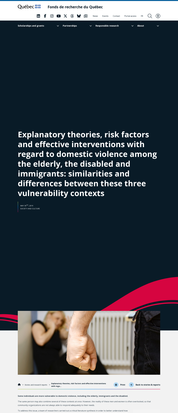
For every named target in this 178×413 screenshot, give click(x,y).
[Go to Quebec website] (29, 7)
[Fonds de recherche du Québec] (75, 7)
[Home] (19, 385)
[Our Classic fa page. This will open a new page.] (38, 16)
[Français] (142, 16)
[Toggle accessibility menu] (158, 16)
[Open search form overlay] (150, 16)
